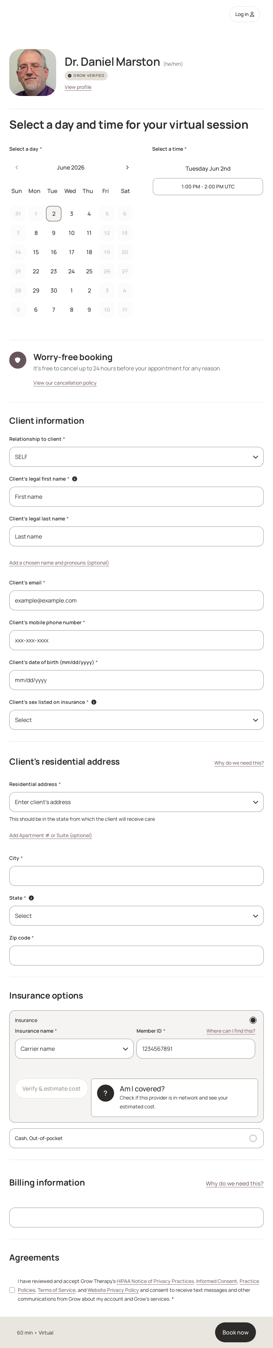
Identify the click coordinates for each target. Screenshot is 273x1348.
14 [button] (18, 252)
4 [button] (89, 214)
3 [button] (71, 214)
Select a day (25, 148)
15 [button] (36, 252)
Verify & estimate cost (51, 1088)
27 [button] (125, 271)
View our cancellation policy (65, 382)
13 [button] (125, 233)
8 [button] (36, 233)
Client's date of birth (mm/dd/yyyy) (53, 662)
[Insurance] (136, 1066)
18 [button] (89, 252)
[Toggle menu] (254, 802)
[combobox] (136, 457)
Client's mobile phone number (47, 622)
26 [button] (107, 271)
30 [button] (53, 290)
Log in (244, 14)
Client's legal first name (39, 478)
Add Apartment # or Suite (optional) (50, 835)
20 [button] (125, 252)
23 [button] (53, 271)
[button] (74, 479)
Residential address (35, 784)
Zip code (21, 937)
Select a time (169, 148)
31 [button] (18, 214)
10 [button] (72, 233)
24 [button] (71, 271)
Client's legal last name (39, 518)
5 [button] (107, 214)
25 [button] (89, 271)
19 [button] (107, 252)
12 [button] (107, 233)
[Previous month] (17, 167)
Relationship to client (37, 438)
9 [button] (53, 233)
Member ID (150, 1030)
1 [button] (36, 214)
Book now (235, 1332)
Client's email (27, 582)
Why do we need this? (239, 762)
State (17, 897)
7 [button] (18, 233)
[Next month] (127, 167)
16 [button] (54, 252)
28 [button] (18, 290)
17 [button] (71, 252)
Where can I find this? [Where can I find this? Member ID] (231, 1030)
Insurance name (36, 1030)
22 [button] (36, 271)
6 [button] (125, 214)
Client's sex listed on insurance (49, 702)
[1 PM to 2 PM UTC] (208, 186)
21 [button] (18, 271)
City (16, 858)
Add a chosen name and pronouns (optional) (59, 562)
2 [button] (53, 214)
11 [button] (89, 233)
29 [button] (36, 290)
